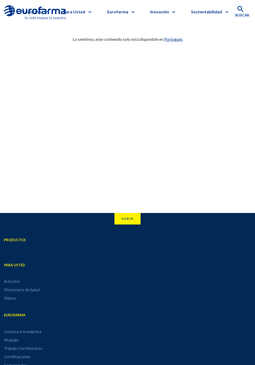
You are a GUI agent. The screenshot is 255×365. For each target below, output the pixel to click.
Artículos (12, 281)
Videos (10, 298)
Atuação (11, 340)
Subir (127, 219)
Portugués (173, 39)
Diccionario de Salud (21, 289)
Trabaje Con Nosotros (23, 348)
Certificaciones (17, 356)
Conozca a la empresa (22, 331)
